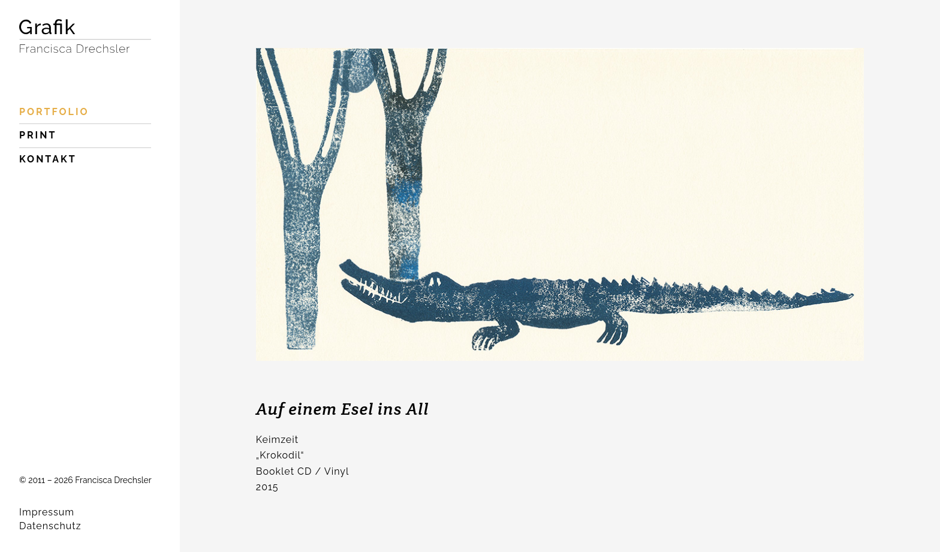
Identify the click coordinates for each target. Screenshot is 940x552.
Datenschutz (50, 526)
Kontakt (48, 159)
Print (37, 135)
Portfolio (54, 111)
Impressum (46, 512)
